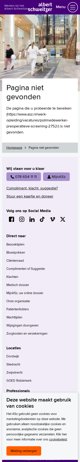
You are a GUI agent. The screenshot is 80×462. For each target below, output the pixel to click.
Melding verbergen (24, 451)
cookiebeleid (58, 439)
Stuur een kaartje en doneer (29, 196)
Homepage (14, 147)
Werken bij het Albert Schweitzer (16, 7)
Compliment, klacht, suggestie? (32, 188)
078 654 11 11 (24, 176)
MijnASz (56, 176)
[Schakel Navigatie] (73, 7)
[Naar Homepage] (40, 11)
